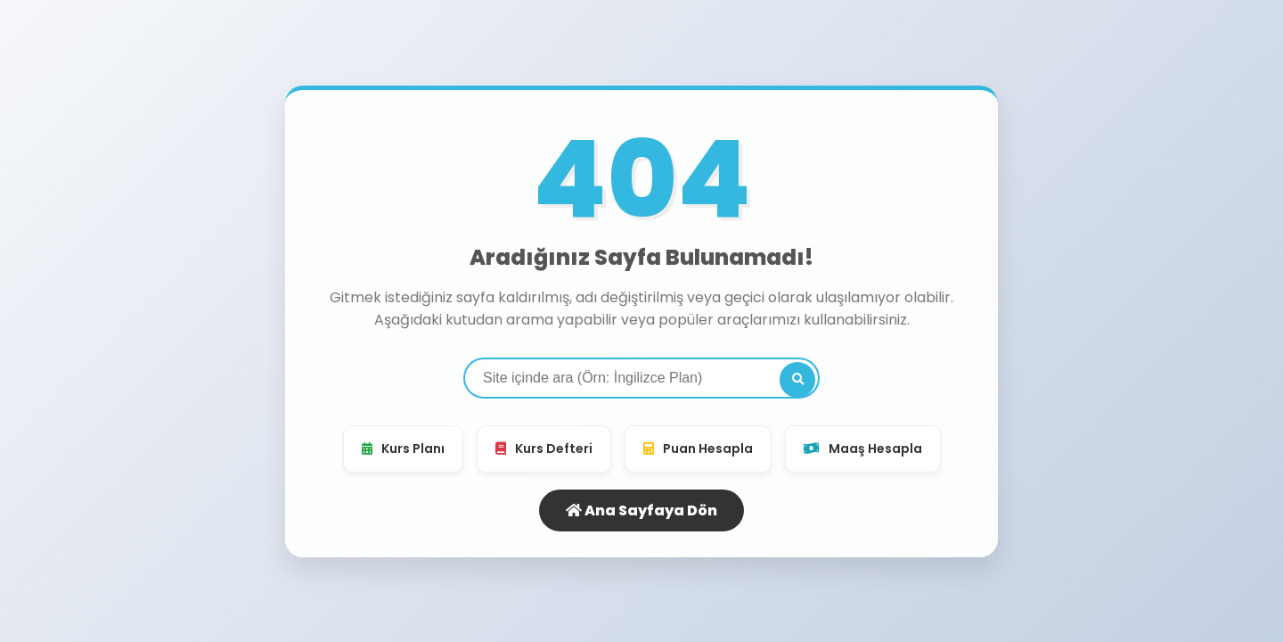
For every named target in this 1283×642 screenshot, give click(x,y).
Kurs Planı (403, 448)
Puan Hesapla (698, 448)
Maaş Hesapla (863, 448)
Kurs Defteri (543, 448)
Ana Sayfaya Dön (641, 510)
